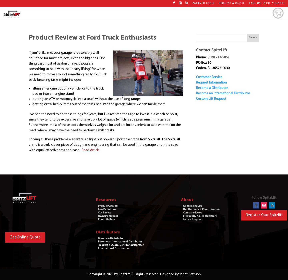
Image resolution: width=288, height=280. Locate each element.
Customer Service (209, 77)
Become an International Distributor (223, 93)
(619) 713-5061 (218, 57)
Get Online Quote (25, 237)
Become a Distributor (212, 88)
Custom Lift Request (211, 99)
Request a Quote (232, 3)
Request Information (211, 83)
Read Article (91, 150)
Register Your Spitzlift (264, 215)
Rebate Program (192, 219)
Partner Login (203, 3)
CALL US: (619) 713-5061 (267, 3)
